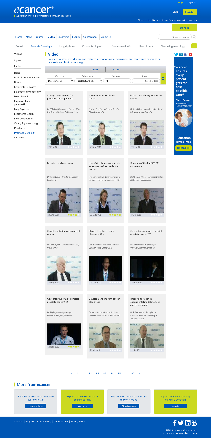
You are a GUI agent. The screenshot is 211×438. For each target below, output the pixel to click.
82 (97, 373)
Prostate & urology (41, 46)
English (181, 2)
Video (51, 36)
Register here (36, 406)
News (29, 36)
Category (59, 76)
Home (18, 36)
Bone (17, 72)
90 (132, 373)
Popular (116, 69)
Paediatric (20, 127)
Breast (19, 46)
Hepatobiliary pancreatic (22, 102)
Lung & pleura (67, 46)
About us (106, 36)
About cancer (129, 406)
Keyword (146, 76)
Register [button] (189, 11)
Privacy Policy (78, 421)
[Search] (194, 37)
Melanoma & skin (121, 46)
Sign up (18, 60)
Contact (18, 421)
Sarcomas (19, 137)
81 (90, 373)
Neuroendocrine (23, 118)
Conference (117, 76)
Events (76, 36)
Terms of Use (61, 421)
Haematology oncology (27, 91)
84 (112, 373)
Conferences (90, 36)
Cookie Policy (44, 421)
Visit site (82, 406)
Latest (94, 69)
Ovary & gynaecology (173, 46)
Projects (30, 421)
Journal (40, 36)
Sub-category (88, 76)
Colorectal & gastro (93, 46)
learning (64, 36)
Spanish (193, 2)
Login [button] (176, 11)
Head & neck (146, 46)
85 (119, 373)
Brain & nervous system (27, 77)
